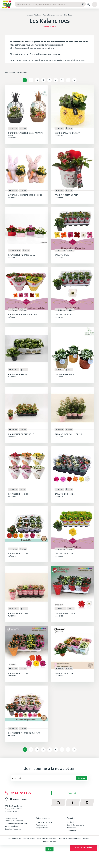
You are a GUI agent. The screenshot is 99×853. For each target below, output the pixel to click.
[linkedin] (87, 802)
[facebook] (73, 802)
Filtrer (49, 849)
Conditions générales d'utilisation (69, 838)
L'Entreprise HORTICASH (45, 822)
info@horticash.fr (12, 811)
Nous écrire (72, 793)
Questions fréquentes (13, 829)
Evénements (71, 830)
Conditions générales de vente (16, 823)
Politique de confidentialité (46, 838)
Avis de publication (12, 826)
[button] (49, 26)
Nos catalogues (11, 818)
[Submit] (83, 4)
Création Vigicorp (49, 841)
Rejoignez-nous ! (42, 825)
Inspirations (71, 827)
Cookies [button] (86, 838)
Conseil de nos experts (75, 825)
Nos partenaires (42, 827)
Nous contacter (84, 847)
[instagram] (58, 802)
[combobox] (50, 4)
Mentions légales (29, 838)
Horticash (70, 822)
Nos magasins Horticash (14, 821)
